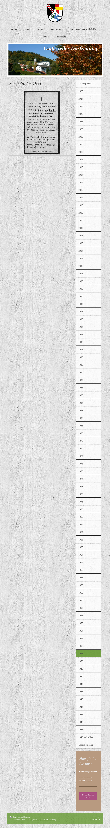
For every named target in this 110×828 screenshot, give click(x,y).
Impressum (34, 819)
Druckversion (16, 817)
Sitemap (27, 817)
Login (98, 817)
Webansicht (96, 819)
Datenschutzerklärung (88, 796)
